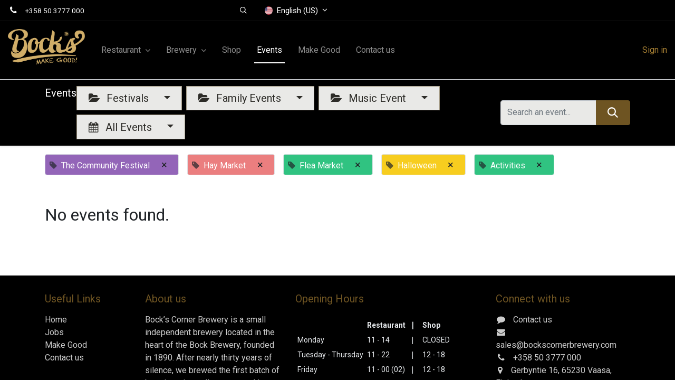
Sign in (654, 50)
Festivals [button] (120, 98)
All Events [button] (122, 127)
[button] (244, 10)
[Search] (613, 112)
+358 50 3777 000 (54, 10)
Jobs (54, 332)
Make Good (66, 345)
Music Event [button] (370, 98)
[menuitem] (231, 50)
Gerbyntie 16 (534, 370)
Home (56, 320)
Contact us (64, 358)
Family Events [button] (241, 98)
